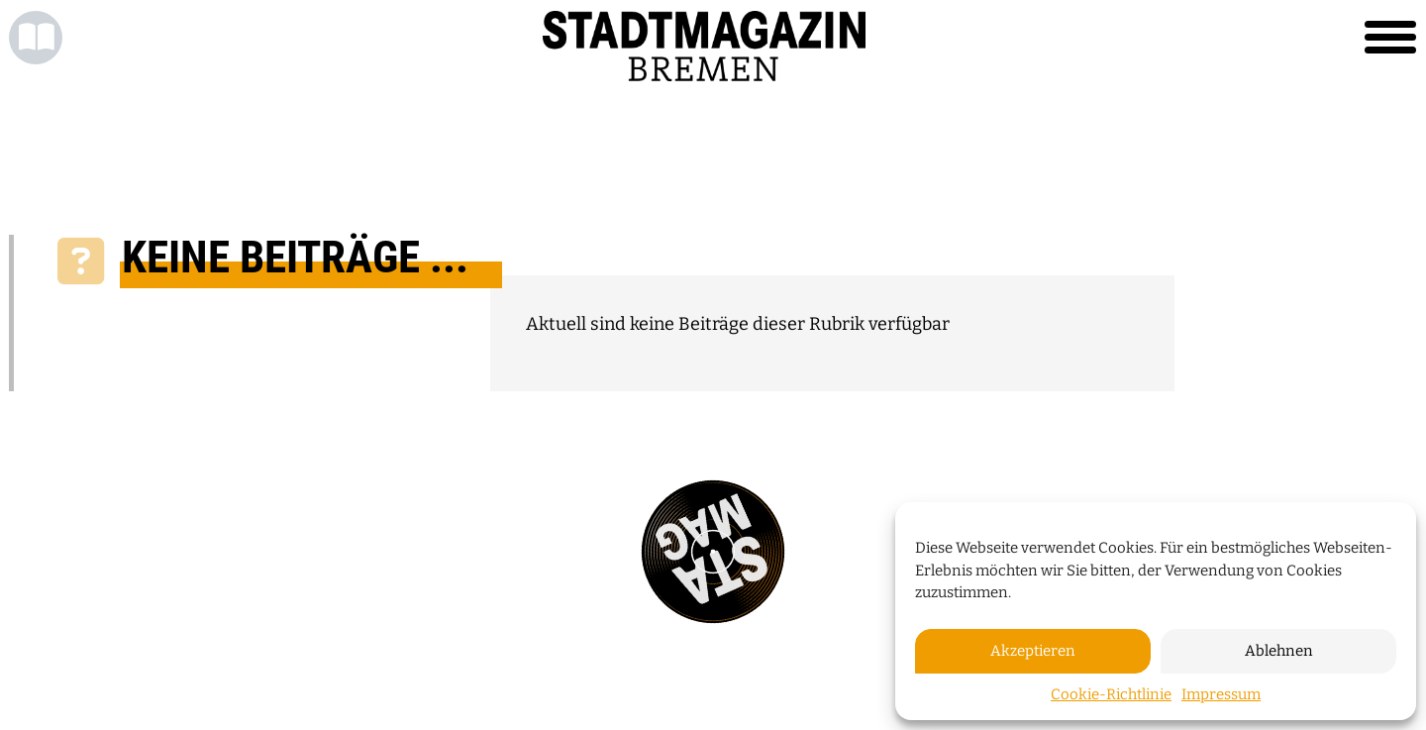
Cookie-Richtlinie (1111, 694)
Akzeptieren (1032, 651)
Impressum (1221, 694)
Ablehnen (1279, 651)
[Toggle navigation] (1390, 37)
